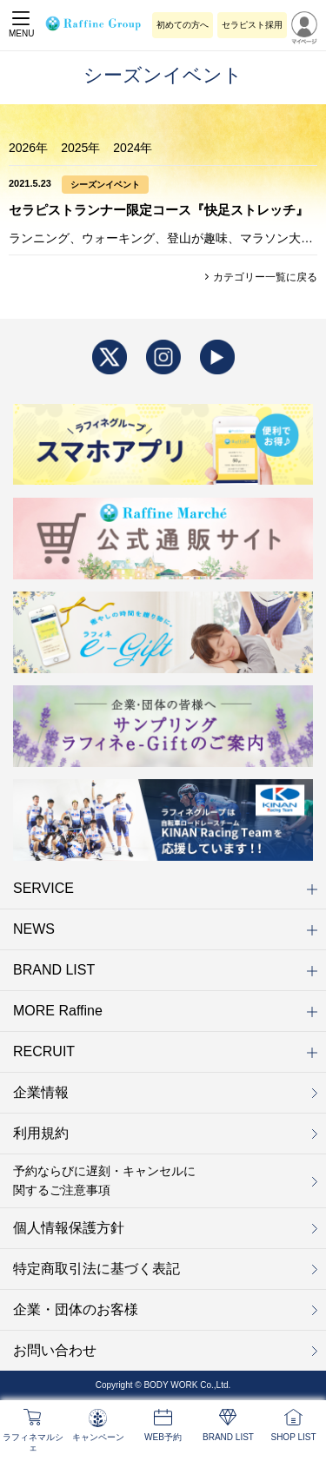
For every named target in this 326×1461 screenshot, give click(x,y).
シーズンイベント (105, 184)
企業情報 (41, 1092)
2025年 (80, 148)
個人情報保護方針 (68, 1227)
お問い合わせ (54, 1350)
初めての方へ (182, 25)
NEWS (165, 929)
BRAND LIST (165, 969)
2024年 (132, 148)
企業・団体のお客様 (75, 1309)
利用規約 (41, 1133)
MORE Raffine (165, 1010)
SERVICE (165, 888)
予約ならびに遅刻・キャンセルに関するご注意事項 (104, 1180)
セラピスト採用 (252, 25)
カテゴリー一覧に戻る (263, 277)
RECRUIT (165, 1051)
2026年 (28, 148)
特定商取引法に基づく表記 (96, 1268)
